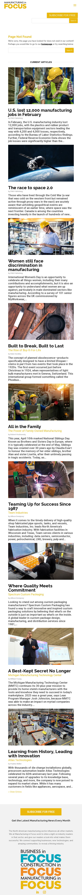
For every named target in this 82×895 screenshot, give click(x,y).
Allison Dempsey (17, 516)
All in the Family (41, 428)
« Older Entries (15, 792)
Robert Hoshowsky (18, 435)
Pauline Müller (16, 764)
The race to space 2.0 (30, 187)
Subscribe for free (62, 15)
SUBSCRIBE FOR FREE (41, 811)
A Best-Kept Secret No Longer (41, 672)
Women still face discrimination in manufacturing (25, 265)
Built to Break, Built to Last (41, 347)
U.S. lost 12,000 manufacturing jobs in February (40, 112)
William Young (15, 679)
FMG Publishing (16, 118)
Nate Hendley (15, 354)
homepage (46, 44)
